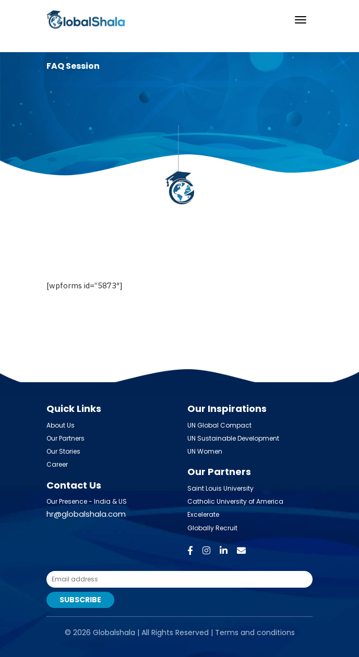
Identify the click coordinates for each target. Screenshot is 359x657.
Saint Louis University (220, 488)
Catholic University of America (235, 501)
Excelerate (203, 514)
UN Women (204, 451)
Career (57, 464)
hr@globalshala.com (86, 513)
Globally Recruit (212, 528)
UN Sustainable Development (233, 438)
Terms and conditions (255, 632)
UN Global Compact (219, 425)
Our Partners (65, 438)
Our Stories (63, 451)
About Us (60, 425)
